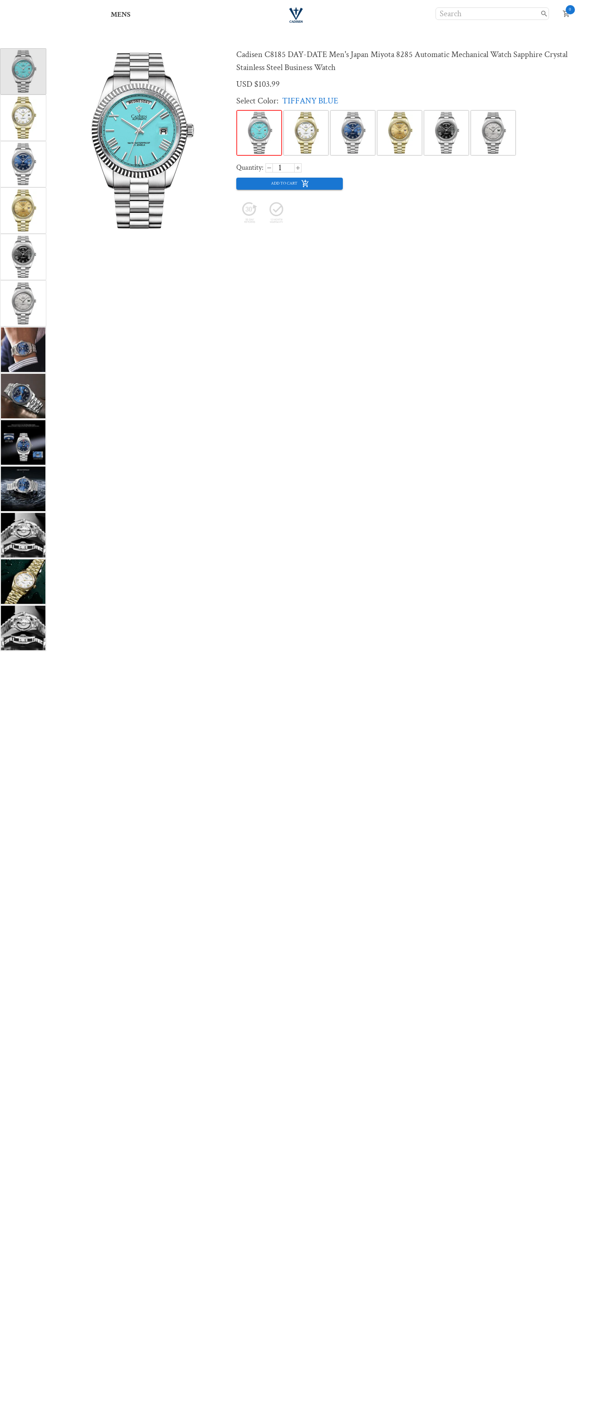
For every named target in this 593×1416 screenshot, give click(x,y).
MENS (121, 14)
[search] (544, 13)
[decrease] (298, 168)
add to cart (290, 183)
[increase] (269, 168)
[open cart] (566, 13)
